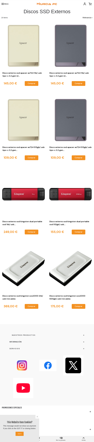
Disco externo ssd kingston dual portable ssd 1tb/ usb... (22, 223)
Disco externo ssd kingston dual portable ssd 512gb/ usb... (69, 223)
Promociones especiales (12, 407)
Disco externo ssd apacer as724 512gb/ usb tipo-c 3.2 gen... (23, 148)
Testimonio (6, 425)
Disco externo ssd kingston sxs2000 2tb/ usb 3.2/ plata (22, 297)
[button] (88, 17)
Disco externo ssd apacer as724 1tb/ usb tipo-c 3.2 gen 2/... (22, 74)
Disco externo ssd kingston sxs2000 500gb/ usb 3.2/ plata (67, 297)
